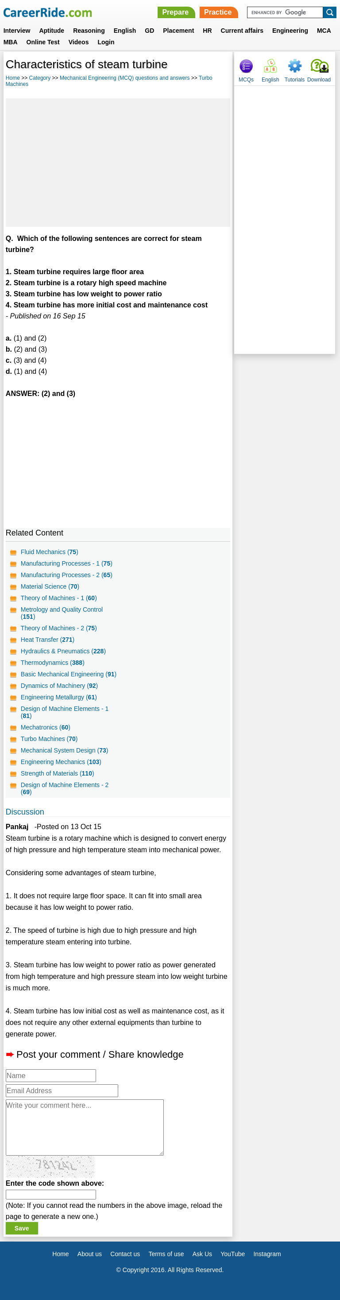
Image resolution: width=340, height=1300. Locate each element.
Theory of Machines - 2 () (59, 628)
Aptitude (51, 30)
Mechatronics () (45, 727)
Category (40, 78)
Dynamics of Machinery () (59, 685)
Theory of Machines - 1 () (59, 597)
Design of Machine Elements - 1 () (64, 712)
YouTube (232, 1253)
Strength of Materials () (57, 773)
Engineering (290, 30)
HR (207, 30)
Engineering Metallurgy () (59, 697)
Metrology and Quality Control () (62, 613)
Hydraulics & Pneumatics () (63, 651)
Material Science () (50, 586)
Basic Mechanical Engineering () (68, 674)
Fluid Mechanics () (49, 551)
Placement (178, 30)
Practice (218, 12)
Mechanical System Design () (64, 750)
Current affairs (242, 30)
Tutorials (295, 80)
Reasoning (89, 30)
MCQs (246, 80)
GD (149, 30)
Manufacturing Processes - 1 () (66, 563)
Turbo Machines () (49, 738)
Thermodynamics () (53, 662)
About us (89, 1253)
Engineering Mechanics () (61, 761)
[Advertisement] (118, 163)
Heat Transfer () (47, 639)
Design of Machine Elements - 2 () (64, 788)
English (125, 30)
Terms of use (166, 1253)
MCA (324, 30)
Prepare (175, 12)
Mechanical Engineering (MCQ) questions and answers (124, 78)
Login (105, 42)
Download (319, 80)
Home (13, 78)
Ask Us (202, 1253)
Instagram (267, 1253)
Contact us (125, 1253)
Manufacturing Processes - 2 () (66, 574)
